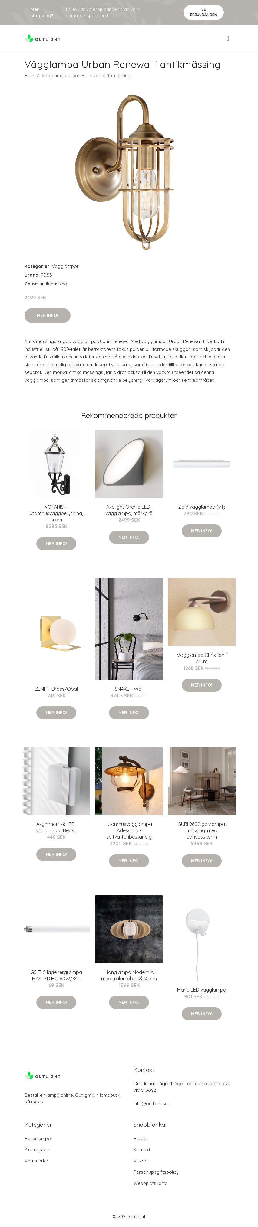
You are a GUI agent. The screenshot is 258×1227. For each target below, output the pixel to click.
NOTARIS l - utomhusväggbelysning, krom (56, 513)
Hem (29, 75)
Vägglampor (65, 266)
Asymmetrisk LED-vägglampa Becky (56, 827)
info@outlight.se (151, 1103)
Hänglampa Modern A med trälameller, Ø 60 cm (129, 975)
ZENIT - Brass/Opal (56, 689)
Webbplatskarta (150, 1183)
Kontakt (142, 1149)
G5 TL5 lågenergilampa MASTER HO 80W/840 (56, 975)
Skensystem (37, 1149)
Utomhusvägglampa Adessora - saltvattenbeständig (129, 830)
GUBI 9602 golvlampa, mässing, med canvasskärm (202, 830)
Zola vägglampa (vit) (201, 507)
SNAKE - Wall (129, 689)
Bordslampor (39, 1138)
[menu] (228, 38)
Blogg (140, 1138)
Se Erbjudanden (203, 12)
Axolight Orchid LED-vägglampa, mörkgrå (129, 510)
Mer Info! (47, 315)
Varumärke (36, 1161)
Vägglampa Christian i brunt (202, 658)
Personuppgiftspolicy (156, 1172)
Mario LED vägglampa (201, 990)
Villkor (140, 1161)
